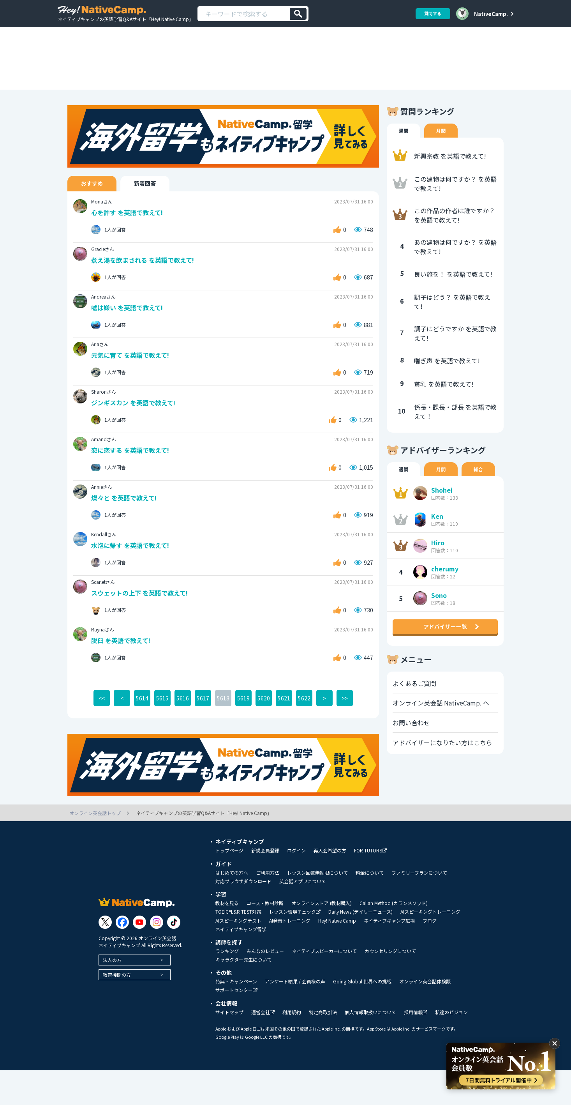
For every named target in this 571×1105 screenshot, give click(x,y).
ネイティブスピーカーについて (324, 985)
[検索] (298, 14)
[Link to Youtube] (139, 956)
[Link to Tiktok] (173, 956)
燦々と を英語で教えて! (126, 530)
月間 (443, 158)
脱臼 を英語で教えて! (123, 674)
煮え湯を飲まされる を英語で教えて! (146, 289)
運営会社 (263, 1047)
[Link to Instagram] (156, 956)
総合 (482, 498)
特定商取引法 (323, 1047)
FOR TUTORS (370, 885)
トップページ (229, 885)
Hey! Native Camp (337, 955)
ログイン (296, 885)
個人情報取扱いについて (370, 1047)
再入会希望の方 (330, 885)
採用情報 (415, 1047)
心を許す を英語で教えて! (129, 241)
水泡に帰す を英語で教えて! (132, 578)
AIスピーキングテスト (238, 955)
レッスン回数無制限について (317, 907)
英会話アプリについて (302, 916)
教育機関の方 (117, 1009)
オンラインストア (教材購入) (321, 937)
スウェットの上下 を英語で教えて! (142, 626)
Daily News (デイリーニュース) (360, 946)
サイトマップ (229, 1047)
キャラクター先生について (243, 994)
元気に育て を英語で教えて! (132, 386)
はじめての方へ (231, 907)
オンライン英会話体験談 (425, 1016)
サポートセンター (236, 1024)
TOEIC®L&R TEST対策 (238, 946)
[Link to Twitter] (105, 956)
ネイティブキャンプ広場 (389, 955)
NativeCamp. (491, 14)
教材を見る (227, 937)
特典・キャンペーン (236, 1016)
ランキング (227, 985)
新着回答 (156, 211)
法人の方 (112, 994)
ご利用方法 (267, 907)
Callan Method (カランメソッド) (394, 937)
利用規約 (291, 1047)
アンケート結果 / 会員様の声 (295, 1016)
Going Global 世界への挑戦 (362, 1016)
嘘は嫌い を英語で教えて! (129, 338)
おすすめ (96, 211)
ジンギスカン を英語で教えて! (136, 434)
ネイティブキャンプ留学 (240, 964)
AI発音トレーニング (289, 955)
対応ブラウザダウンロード (243, 916)
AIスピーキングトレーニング (430, 946)
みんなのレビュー (265, 985)
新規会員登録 (265, 885)
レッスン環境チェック (295, 946)
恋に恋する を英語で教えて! (132, 482)
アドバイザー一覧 (445, 664)
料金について (370, 907)
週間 (404, 158)
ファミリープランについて (419, 907)
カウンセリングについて (390, 985)
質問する (430, 13)
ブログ (430, 955)
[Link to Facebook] (122, 956)
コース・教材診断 (265, 937)
